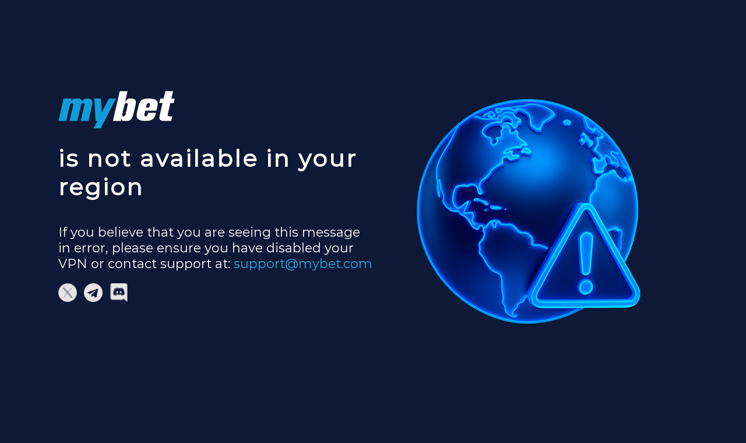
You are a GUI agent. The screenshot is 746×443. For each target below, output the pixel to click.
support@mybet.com (303, 264)
